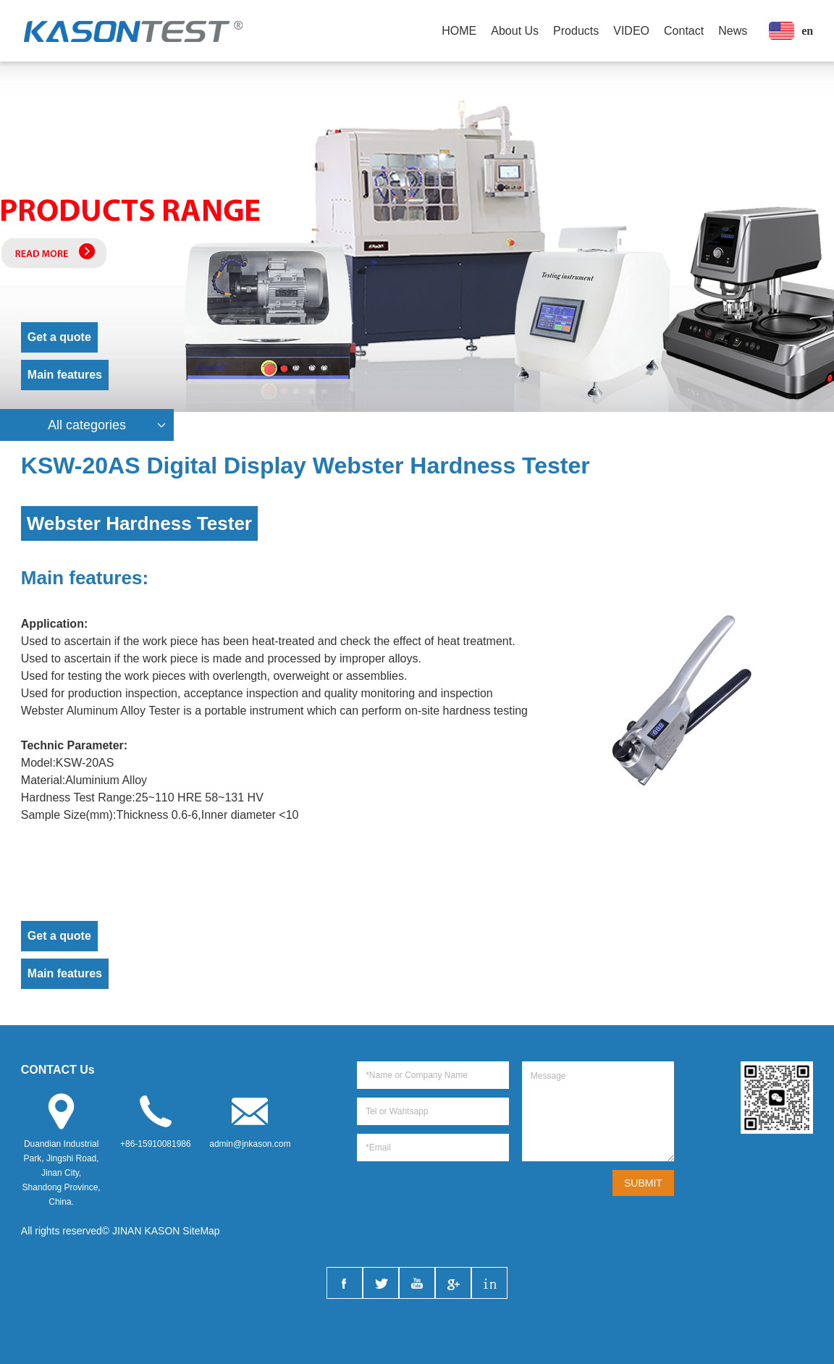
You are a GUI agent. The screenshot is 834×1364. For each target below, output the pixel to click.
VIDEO (631, 31)
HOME (459, 31)
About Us (515, 31)
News (732, 31)
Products (576, 31)
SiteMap (200, 1231)
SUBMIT (643, 1183)
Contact (684, 31)
